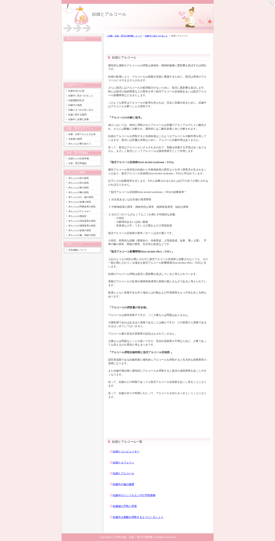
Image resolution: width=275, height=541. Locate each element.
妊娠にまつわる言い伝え (80, 110)
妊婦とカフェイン (123, 462)
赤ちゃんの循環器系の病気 (82, 225)
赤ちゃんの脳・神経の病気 (82, 235)
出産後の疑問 (75, 139)
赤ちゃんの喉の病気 (78, 192)
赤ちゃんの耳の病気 (78, 183)
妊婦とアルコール (109, 14)
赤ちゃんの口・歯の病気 (80, 197)
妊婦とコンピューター (126, 451)
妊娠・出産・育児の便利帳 (137, 537)
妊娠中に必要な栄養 (78, 119)
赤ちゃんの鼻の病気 (78, 187)
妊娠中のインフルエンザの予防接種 (134, 495)
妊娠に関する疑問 (77, 114)
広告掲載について (77, 250)
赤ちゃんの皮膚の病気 (79, 202)
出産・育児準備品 (77, 163)
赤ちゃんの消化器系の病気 (82, 221)
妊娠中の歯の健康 (123, 484)
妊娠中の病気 (75, 105)
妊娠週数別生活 (76, 100)
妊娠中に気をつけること (156, 36)
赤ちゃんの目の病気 (78, 178)
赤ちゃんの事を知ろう (79, 143)
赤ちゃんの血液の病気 (79, 230)
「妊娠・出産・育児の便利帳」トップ (124, 36)
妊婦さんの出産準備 (78, 158)
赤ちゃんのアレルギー (79, 211)
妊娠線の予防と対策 (125, 506)
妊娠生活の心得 (76, 91)
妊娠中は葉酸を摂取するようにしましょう (138, 517)
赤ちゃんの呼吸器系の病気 (82, 206)
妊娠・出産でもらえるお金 (82, 134)
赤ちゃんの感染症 (77, 216)
